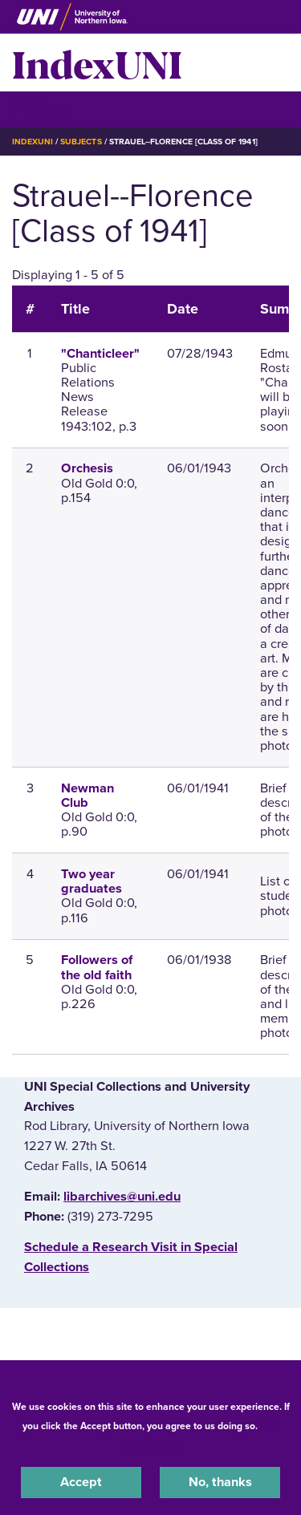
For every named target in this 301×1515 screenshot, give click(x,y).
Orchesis (87, 468)
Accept (81, 1482)
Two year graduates (91, 881)
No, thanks (220, 1482)
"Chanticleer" (100, 354)
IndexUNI (97, 62)
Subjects (80, 141)
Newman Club (87, 795)
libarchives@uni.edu (122, 1197)
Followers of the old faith (96, 967)
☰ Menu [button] (40, 108)
